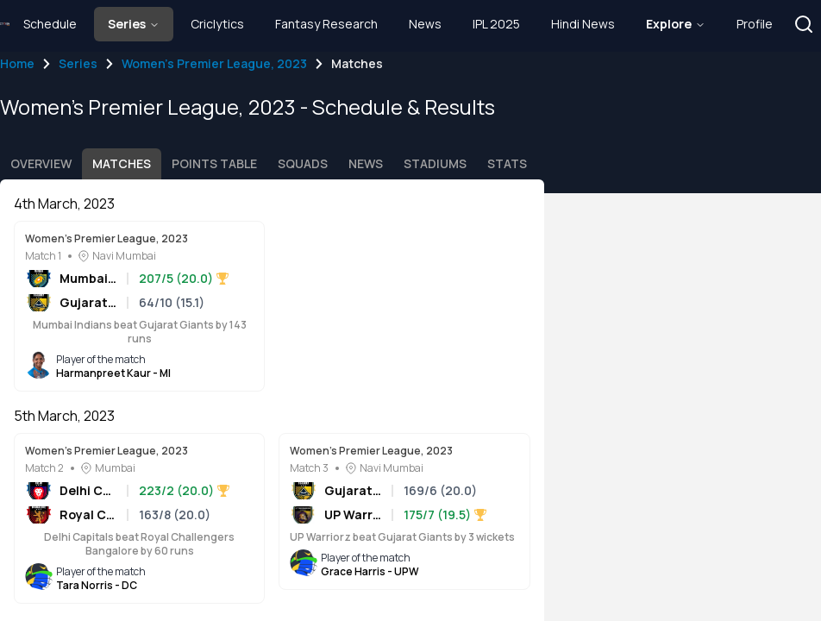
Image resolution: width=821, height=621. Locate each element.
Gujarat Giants (88, 302)
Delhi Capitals (88, 490)
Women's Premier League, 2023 (214, 63)
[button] (804, 24)
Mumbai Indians (88, 278)
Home (17, 63)
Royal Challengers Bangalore (88, 514)
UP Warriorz (352, 514)
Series (78, 63)
